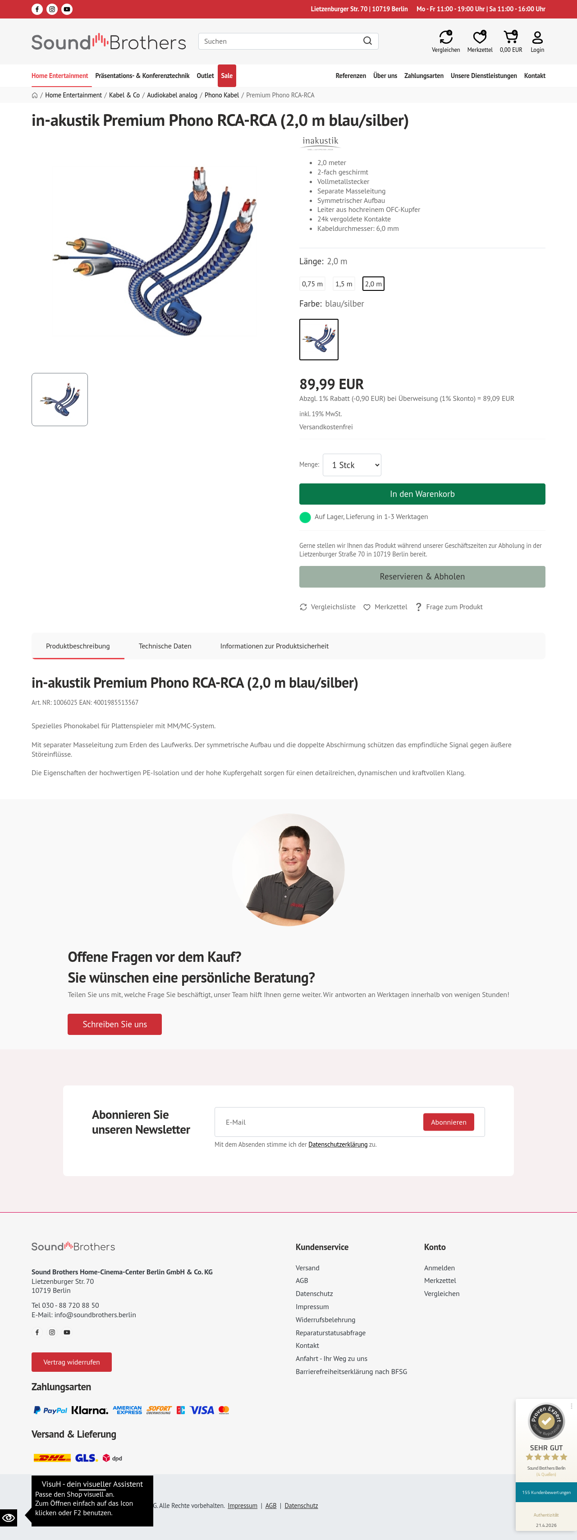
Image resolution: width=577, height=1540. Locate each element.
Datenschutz (314, 1293)
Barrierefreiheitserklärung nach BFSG (351, 1371)
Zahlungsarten (424, 75)
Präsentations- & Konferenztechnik (143, 75)
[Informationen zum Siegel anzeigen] (546, 1518)
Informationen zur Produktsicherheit (274, 645)
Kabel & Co (124, 95)
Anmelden (439, 1267)
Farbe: (310, 303)
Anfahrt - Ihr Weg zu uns (331, 1358)
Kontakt (534, 75)
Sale (227, 75)
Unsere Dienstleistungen (484, 75)
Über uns (385, 75)
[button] (537, 41)
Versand (308, 1267)
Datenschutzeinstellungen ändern (85, 1493)
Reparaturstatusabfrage (331, 1332)
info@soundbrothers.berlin (95, 1314)
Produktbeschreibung (78, 645)
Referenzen (351, 75)
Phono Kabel (222, 95)
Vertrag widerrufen (71, 1361)
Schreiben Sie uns (114, 1024)
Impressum (312, 1306)
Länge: (311, 261)
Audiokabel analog (172, 95)
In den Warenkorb (422, 493)
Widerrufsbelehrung (325, 1319)
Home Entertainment (60, 75)
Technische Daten (165, 645)
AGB (302, 1280)
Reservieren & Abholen (422, 576)
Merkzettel (440, 1280)
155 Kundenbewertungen (546, 1492)
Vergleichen (442, 1293)
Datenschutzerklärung (337, 1144)
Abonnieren (449, 1121)
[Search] (288, 41)
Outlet (205, 75)
